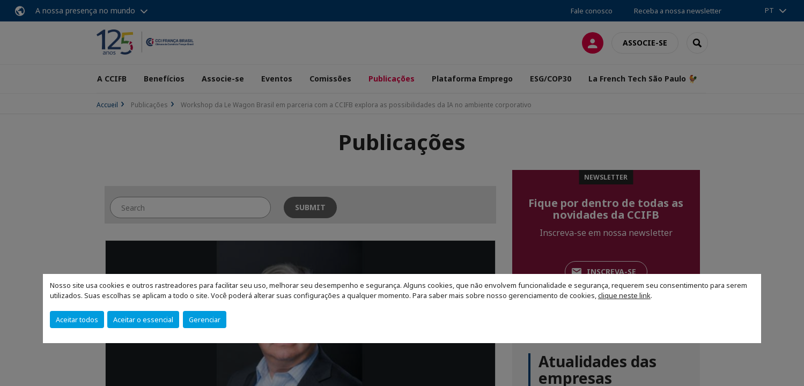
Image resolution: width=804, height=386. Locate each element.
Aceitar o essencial (143, 319)
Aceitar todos (77, 319)
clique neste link (624, 295)
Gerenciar (204, 319)
